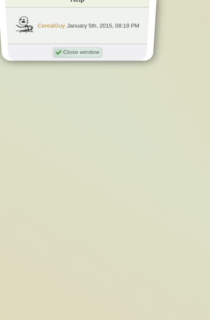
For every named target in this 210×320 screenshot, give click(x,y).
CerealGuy (51, 25)
